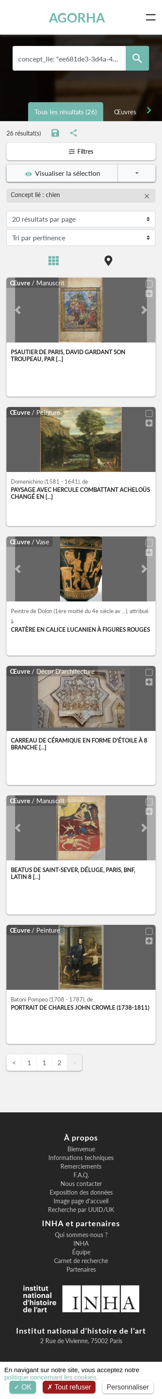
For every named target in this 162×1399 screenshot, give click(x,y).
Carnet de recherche (81, 1261)
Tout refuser (69, 1387)
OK (23, 1387)
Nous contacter (81, 1184)
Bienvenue (81, 1149)
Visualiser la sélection (62, 173)
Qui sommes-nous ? (81, 1235)
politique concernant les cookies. (51, 1377)
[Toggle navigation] (152, 17)
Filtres (81, 151)
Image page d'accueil (81, 1201)
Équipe (81, 1252)
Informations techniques (81, 1158)
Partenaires (81, 1269)
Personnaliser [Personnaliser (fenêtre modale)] (128, 1387)
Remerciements (81, 1166)
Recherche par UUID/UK (81, 1210)
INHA (81, 1243)
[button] (17, 310)
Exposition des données (81, 1192)
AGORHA (77, 17)
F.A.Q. (81, 1175)
